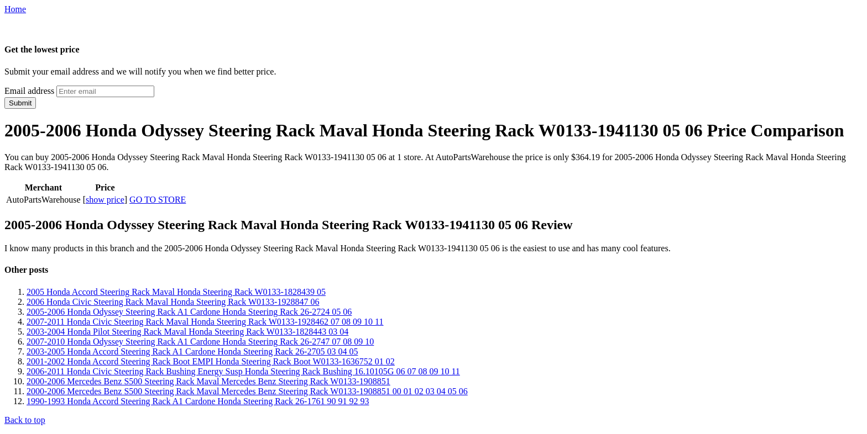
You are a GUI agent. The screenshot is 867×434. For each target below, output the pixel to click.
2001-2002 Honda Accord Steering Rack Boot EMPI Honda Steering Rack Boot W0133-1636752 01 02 (211, 361)
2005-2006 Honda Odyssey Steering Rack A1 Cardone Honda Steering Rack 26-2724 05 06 (189, 311)
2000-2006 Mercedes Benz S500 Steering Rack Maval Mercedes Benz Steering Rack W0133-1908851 (208, 381)
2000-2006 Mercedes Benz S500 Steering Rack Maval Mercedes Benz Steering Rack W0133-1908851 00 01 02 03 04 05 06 (247, 391)
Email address (29, 91)
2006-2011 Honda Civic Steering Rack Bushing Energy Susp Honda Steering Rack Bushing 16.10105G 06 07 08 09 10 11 (243, 371)
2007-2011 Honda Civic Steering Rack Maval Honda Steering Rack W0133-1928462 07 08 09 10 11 (205, 321)
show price (105, 199)
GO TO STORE (157, 199)
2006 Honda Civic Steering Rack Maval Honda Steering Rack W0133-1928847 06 (173, 301)
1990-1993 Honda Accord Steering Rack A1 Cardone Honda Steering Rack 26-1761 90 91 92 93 (198, 401)
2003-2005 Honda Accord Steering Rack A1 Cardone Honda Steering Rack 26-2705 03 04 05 (192, 351)
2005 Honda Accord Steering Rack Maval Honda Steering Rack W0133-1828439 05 (176, 292)
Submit (20, 103)
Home (15, 9)
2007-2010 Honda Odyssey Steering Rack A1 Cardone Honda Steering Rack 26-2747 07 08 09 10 (200, 341)
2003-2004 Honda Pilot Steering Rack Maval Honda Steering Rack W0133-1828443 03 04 (187, 331)
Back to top (24, 420)
